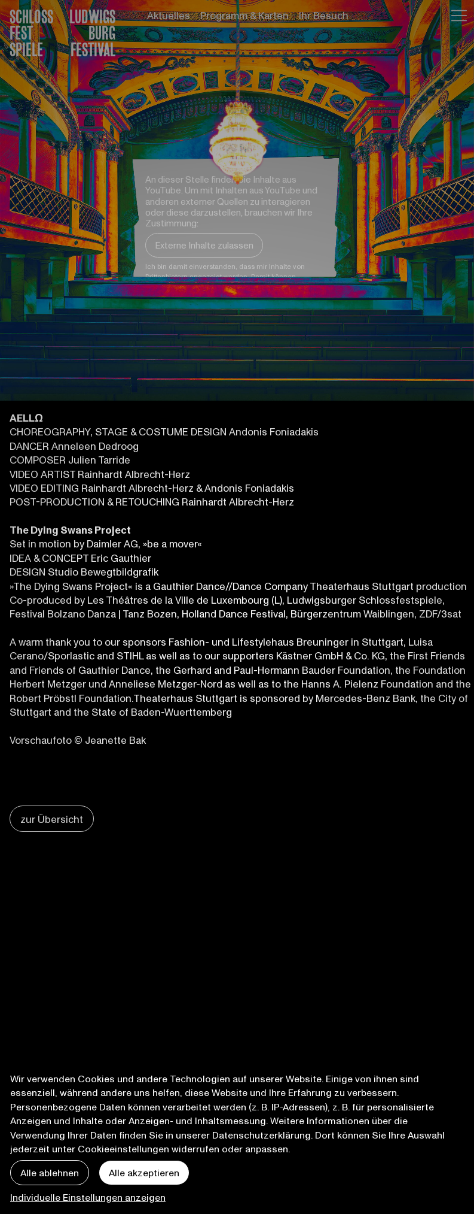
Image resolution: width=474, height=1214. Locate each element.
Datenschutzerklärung (261, 1134)
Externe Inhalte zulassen (204, 245)
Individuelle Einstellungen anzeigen (88, 1197)
